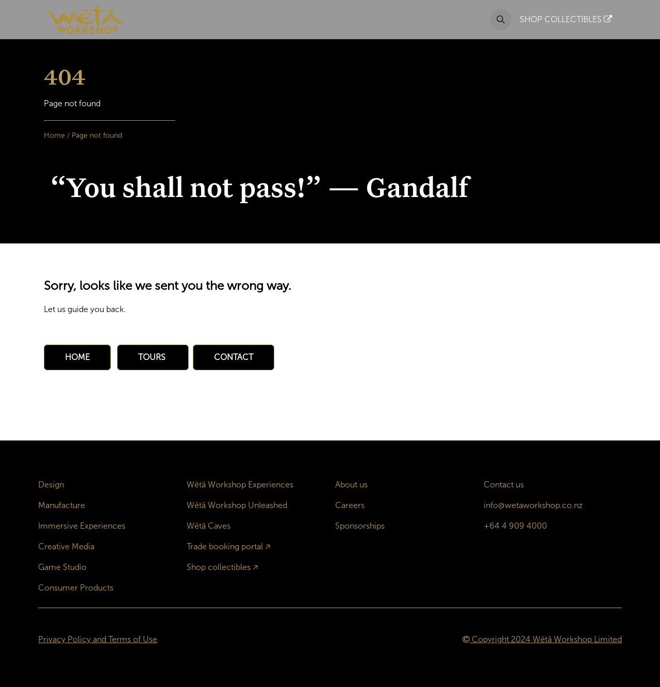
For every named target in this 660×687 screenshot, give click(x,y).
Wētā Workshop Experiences (240, 484)
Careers (350, 505)
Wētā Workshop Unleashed (237, 505)
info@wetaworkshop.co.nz (533, 505)
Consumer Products (75, 588)
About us (351, 484)
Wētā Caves (208, 526)
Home (54, 135)
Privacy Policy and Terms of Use (97, 639)
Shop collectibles (219, 567)
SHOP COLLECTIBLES (566, 19)
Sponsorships (360, 526)
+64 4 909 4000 (515, 526)
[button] (501, 19)
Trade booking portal (225, 546)
